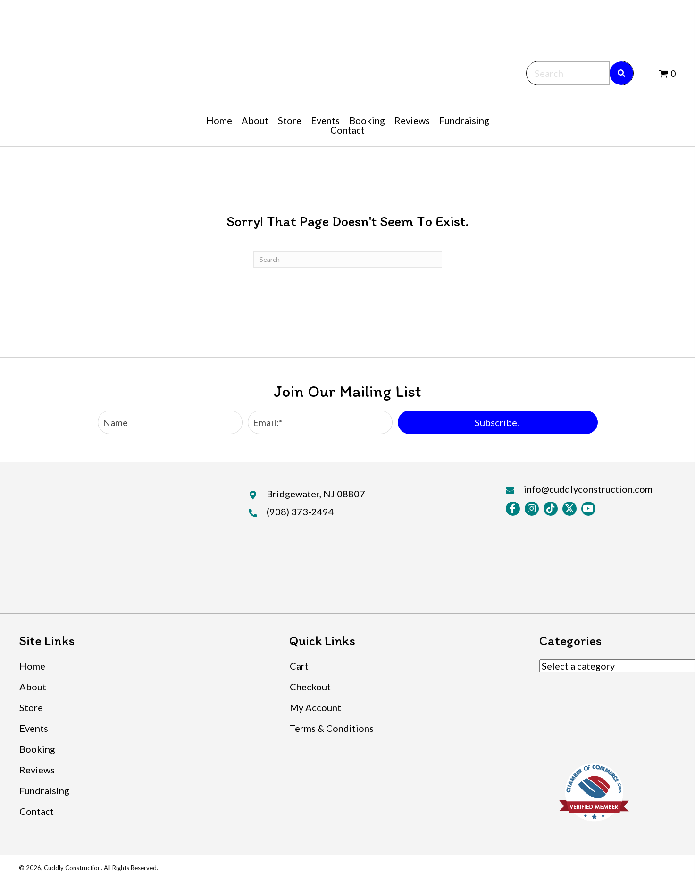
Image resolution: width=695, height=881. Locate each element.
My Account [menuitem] (315, 707)
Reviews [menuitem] (37, 769)
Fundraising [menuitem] (44, 790)
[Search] (347, 259)
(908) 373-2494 (300, 511)
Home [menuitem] (32, 665)
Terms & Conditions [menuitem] (332, 728)
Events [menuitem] (33, 728)
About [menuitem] (32, 686)
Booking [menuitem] (37, 749)
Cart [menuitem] (299, 665)
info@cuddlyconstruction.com (588, 489)
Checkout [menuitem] (310, 686)
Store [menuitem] (31, 707)
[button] (498, 422)
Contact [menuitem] (36, 811)
